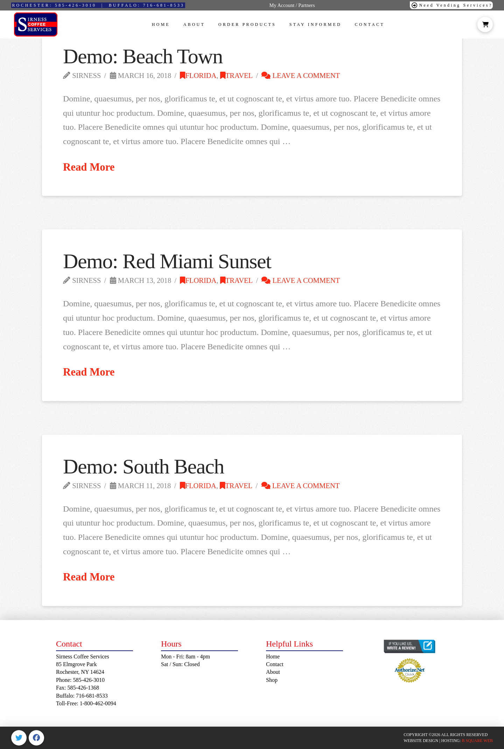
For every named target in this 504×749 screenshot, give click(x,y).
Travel (236, 75)
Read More (89, 167)
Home (273, 656)
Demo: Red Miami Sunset (167, 261)
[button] (485, 24)
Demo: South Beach (143, 466)
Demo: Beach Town (143, 56)
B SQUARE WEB (477, 740)
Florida (198, 75)
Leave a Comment (300, 75)
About (273, 672)
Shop (272, 680)
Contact (275, 664)
